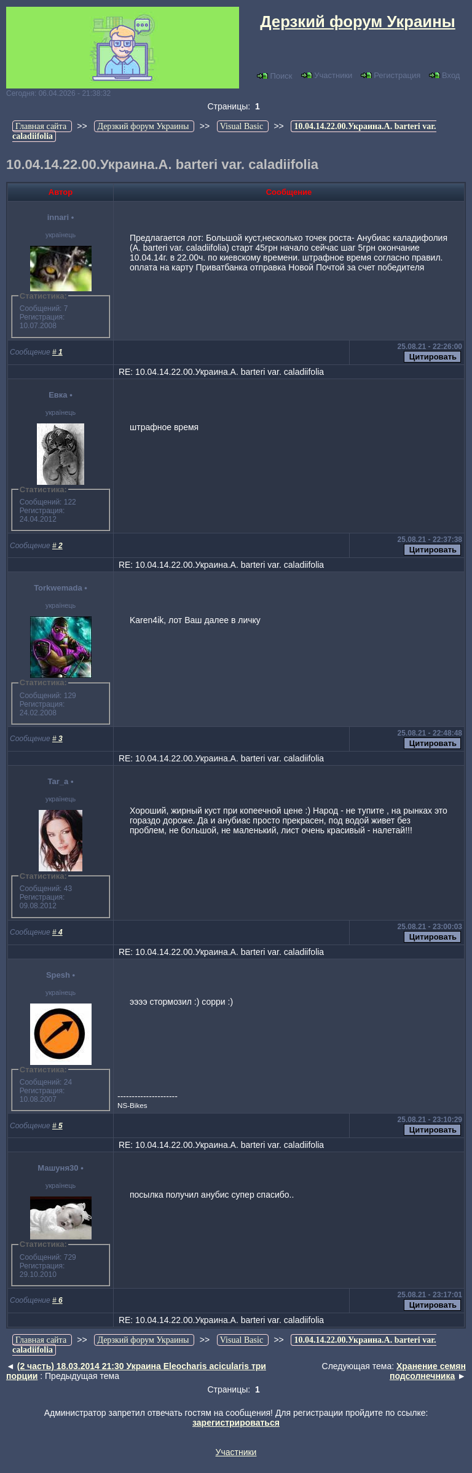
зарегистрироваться (236, 1423)
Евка (58, 394)
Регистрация (390, 75)
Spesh (58, 975)
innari (58, 217)
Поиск (274, 76)
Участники (326, 75)
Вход (444, 75)
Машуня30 (57, 1168)
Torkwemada (58, 587)
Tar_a (58, 781)
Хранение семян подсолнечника (428, 1371)
